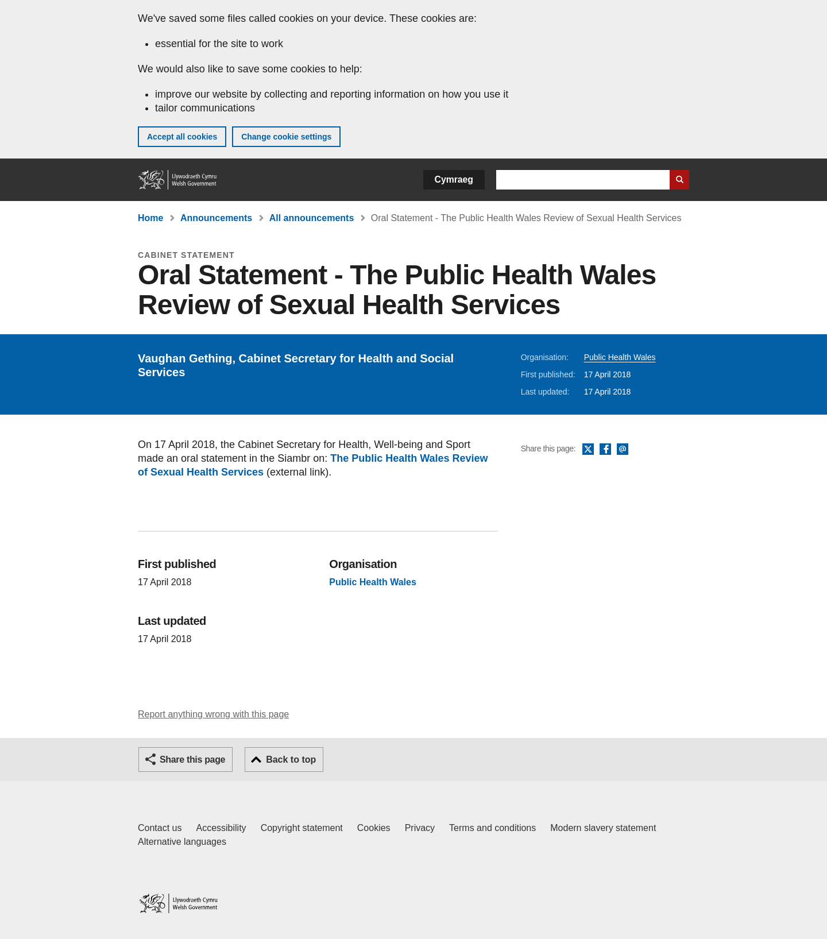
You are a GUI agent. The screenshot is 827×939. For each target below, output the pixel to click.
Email (622, 449)
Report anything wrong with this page (213, 714)
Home (150, 218)
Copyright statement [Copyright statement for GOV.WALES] (302, 828)
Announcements (216, 218)
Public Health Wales (620, 357)
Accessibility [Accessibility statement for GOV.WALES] (221, 828)
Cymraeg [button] (454, 179)
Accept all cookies (182, 136)
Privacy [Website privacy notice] (420, 828)
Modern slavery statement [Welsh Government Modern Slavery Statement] (603, 828)
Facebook (605, 449)
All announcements (311, 218)
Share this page (192, 759)
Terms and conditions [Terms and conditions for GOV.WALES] (492, 828)
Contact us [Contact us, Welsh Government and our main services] (159, 828)
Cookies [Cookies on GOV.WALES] (374, 828)
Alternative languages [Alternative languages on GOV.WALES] (182, 842)
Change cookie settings (286, 136)
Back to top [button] (291, 759)
